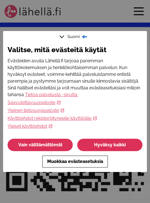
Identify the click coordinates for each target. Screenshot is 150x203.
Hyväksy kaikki (110, 144)
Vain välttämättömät (40, 144)
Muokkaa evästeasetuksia (75, 161)
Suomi (73, 36)
